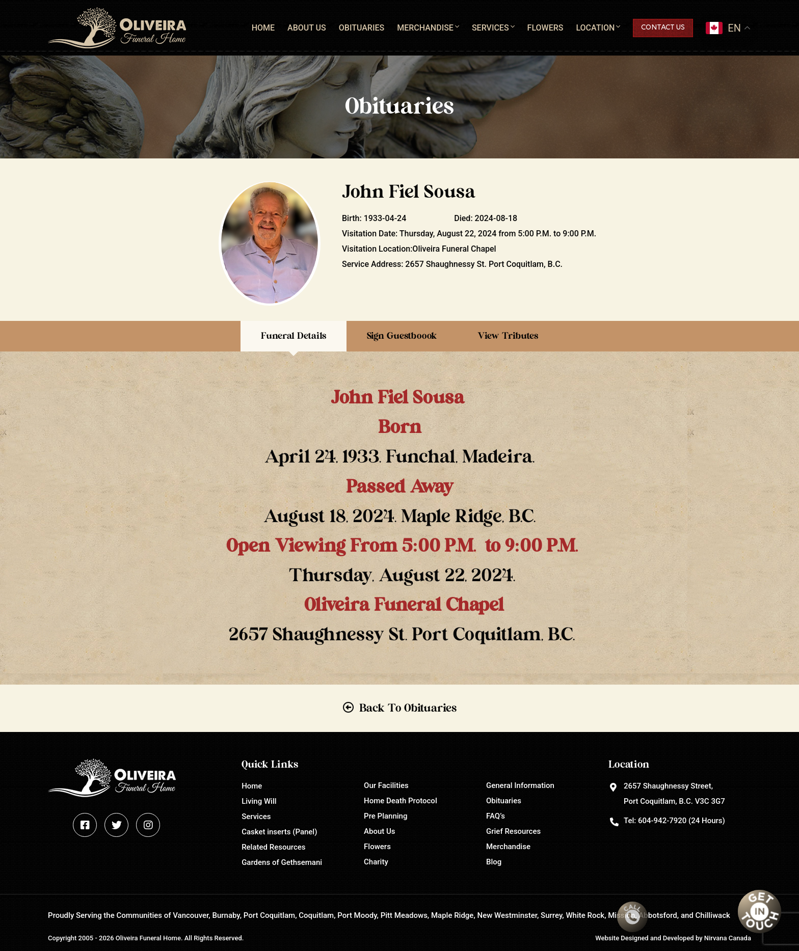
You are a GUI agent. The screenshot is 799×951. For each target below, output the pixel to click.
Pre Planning (385, 816)
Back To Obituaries (408, 708)
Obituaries (361, 28)
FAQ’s (495, 816)
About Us (306, 28)
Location (595, 28)
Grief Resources (513, 831)
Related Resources (273, 847)
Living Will (259, 801)
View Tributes (507, 336)
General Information (520, 785)
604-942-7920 (662, 820)
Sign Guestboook (402, 336)
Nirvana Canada (727, 938)
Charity (376, 861)
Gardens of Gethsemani (282, 862)
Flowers (545, 28)
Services (490, 28)
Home (263, 28)
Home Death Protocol (400, 800)
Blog (493, 861)
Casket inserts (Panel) (279, 831)
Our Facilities (386, 785)
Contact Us (663, 28)
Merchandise (425, 28)
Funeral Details (293, 336)
